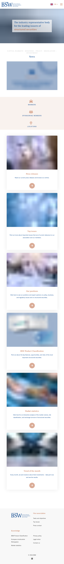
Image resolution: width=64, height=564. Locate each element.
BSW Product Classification (19, 536)
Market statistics (16, 545)
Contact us (36, 543)
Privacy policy (37, 536)
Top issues (36, 522)
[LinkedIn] (32, 558)
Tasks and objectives (39, 518)
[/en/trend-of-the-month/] (32, 75)
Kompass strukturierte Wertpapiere (18, 540)
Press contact (37, 525)
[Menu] (61, 4)
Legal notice (36, 539)
